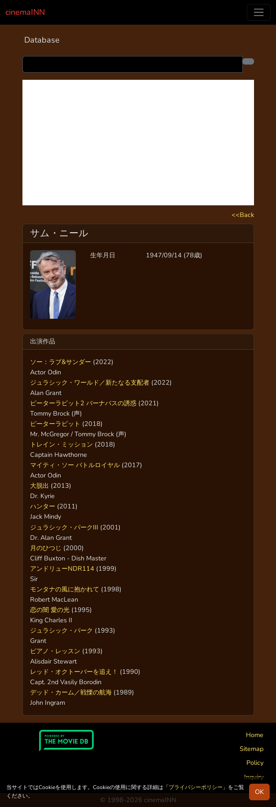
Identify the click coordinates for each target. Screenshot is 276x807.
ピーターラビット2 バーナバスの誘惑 (83, 403)
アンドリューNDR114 (62, 568)
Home (254, 734)
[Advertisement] (138, 142)
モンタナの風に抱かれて (64, 589)
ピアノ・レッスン (55, 650)
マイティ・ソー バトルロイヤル (75, 464)
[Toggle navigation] (259, 12)
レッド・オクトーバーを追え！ (74, 671)
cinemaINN (25, 12)
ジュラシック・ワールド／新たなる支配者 (89, 382)
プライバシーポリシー (196, 787)
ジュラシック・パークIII (64, 527)
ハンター (42, 506)
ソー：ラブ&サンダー (60, 361)
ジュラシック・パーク (61, 630)
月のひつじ (45, 547)
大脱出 (39, 485)
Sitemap (251, 748)
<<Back (243, 214)
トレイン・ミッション (61, 444)
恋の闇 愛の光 (50, 609)
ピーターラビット (55, 423)
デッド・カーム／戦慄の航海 (71, 692)
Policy (254, 762)
